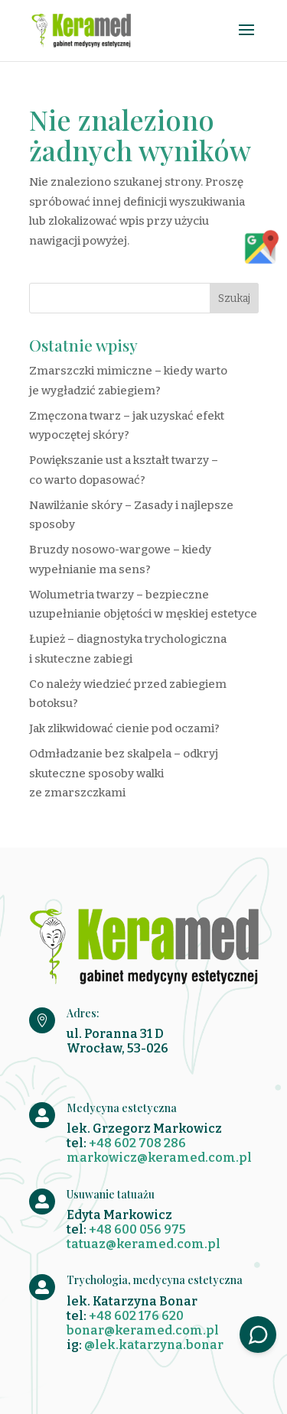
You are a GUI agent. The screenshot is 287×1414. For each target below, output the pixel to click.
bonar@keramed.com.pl (143, 1330)
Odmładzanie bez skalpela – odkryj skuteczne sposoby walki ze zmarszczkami (123, 773)
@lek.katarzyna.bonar (153, 1345)
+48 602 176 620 (136, 1316)
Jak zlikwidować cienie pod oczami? (124, 728)
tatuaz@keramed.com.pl (143, 1244)
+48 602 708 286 (137, 1143)
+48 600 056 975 (137, 1229)
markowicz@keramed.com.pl (159, 1157)
